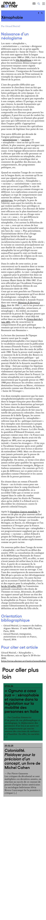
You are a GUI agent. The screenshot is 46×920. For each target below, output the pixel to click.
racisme (25, 140)
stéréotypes (7, 200)
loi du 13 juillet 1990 (11, 586)
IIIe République (24, 60)
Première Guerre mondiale (23, 512)
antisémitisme (10, 140)
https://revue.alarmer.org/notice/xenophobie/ (23, 661)
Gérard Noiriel (12, 26)
